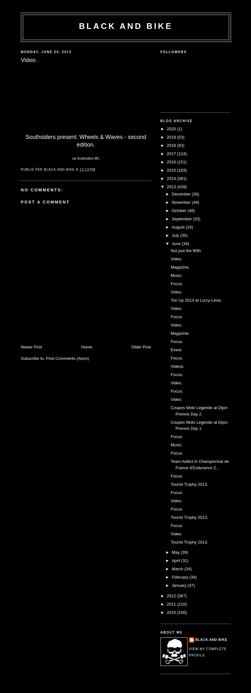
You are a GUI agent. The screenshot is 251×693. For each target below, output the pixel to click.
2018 (172, 145)
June (177, 243)
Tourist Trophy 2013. (189, 484)
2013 (172, 186)
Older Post (141, 347)
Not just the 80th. (186, 250)
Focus (176, 316)
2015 (172, 170)
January (180, 585)
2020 (172, 129)
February (180, 577)
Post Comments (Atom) (67, 358)
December (182, 194)
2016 (172, 162)
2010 (172, 612)
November (182, 202)
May (176, 552)
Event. (176, 349)
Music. (177, 275)
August (179, 227)
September (182, 218)
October (180, 210)
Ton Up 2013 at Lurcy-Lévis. (196, 300)
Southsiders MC (88, 158)
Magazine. (180, 267)
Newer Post (31, 347)
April (176, 560)
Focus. (177, 283)
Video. (176, 259)
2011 (172, 604)
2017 (172, 153)
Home (86, 347)
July (176, 235)
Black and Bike (126, 26)
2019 (172, 137)
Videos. (177, 366)
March (178, 568)
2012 (172, 596)
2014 (172, 178)
